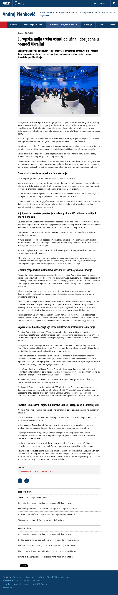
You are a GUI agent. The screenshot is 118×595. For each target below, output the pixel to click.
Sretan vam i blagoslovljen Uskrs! (32, 497)
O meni (13, 24)
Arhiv (112, 24)
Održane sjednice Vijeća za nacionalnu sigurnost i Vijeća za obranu (47, 508)
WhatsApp (65, 577)
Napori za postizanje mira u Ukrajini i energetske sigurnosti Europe (48, 551)
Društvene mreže (100, 3)
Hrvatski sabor (9, 580)
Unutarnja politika (33, 24)
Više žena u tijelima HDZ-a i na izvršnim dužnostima (41, 520)
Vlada (19, 580)
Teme (101, 24)
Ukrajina (36, 472)
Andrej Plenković (19, 14)
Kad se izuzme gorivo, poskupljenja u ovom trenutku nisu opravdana (48, 540)
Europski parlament (33, 580)
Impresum (7, 587)
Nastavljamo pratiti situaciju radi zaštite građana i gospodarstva (46, 545)
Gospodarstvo (25, 472)
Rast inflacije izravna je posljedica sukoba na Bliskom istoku (44, 503)
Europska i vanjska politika (63, 24)
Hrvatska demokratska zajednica (17, 584)
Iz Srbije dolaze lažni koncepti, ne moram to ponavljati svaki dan (46, 514)
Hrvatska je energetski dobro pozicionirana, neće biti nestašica (45, 557)
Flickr (49, 577)
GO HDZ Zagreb (40, 584)
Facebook (17, 577)
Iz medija (88, 24)
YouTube (41, 577)
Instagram (30, 577)
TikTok (56, 577)
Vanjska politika (47, 472)
